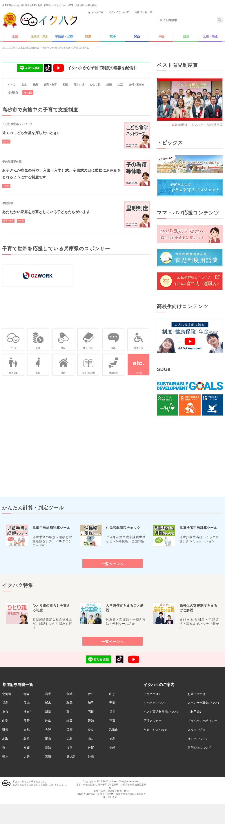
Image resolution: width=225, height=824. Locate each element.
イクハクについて (155, 702)
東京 (5, 711)
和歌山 (113, 729)
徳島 (112, 739)
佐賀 (91, 747)
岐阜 (48, 720)
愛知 (91, 720)
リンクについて (197, 739)
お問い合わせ (196, 694)
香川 (5, 747)
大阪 (48, 729)
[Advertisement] (190, 456)
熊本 (5, 756)
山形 (112, 694)
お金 (24, 84)
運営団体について (199, 747)
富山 (69, 711)
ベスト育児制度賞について (161, 711)
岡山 (48, 739)
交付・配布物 (136, 84)
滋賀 (5, 729)
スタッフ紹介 (196, 729)
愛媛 (26, 747)
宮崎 (48, 756)
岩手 (48, 694)
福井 (112, 711)
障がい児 (79, 84)
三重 (112, 720)
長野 (26, 720)
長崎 (112, 747)
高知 (48, 747)
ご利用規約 (194, 711)
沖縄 (91, 756)
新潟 (48, 711)
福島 (5, 702)
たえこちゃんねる (155, 729)
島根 (26, 739)
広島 (69, 739)
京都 (26, 729)
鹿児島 (70, 756)
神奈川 (28, 711)
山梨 (5, 720)
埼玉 (91, 702)
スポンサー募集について (203, 702)
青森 (26, 694)
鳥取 (5, 739)
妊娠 (108, 84)
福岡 (69, 747)
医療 (35, 84)
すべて (11, 84)
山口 (91, 739)
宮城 (69, 694)
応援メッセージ (153, 720)
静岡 (69, 720)
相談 (65, 84)
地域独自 (13, 92)
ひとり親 (95, 84)
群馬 (69, 702)
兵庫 (69, 729)
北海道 (6, 694)
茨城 (26, 702)
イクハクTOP (152, 694)
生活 (120, 84)
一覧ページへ (112, 564)
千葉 (112, 702)
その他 (28, 92)
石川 (91, 711)
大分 (26, 756)
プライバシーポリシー (202, 720)
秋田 (91, 694)
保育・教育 (50, 84)
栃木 (48, 702)
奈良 (91, 729)
